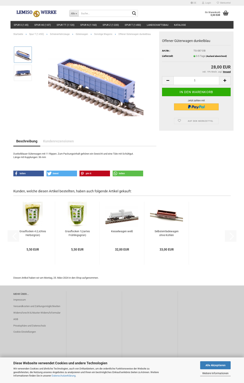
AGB (15, 319)
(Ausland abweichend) (216, 56)
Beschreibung (26, 141)
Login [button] (206, 3)
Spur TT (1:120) (66, 24)
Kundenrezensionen (58, 141)
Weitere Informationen (215, 373)
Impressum (19, 299)
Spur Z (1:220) (111, 24)
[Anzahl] (196, 80)
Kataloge (180, 24)
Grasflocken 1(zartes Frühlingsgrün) (77, 233)
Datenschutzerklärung (63, 375)
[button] (193, 3)
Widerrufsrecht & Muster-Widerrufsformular (36, 312)
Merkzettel (224, 3)
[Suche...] (74, 13)
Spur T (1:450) (133, 24)
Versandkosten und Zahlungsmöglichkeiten (36, 306)
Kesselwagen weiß (122, 231)
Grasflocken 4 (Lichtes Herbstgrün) (32, 233)
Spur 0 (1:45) (21, 24)
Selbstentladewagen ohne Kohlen (167, 233)
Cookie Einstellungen (24, 331)
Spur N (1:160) (88, 24)
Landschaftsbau (157, 24)
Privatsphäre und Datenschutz (29, 325)
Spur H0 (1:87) (42, 24)
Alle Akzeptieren (215, 365)
